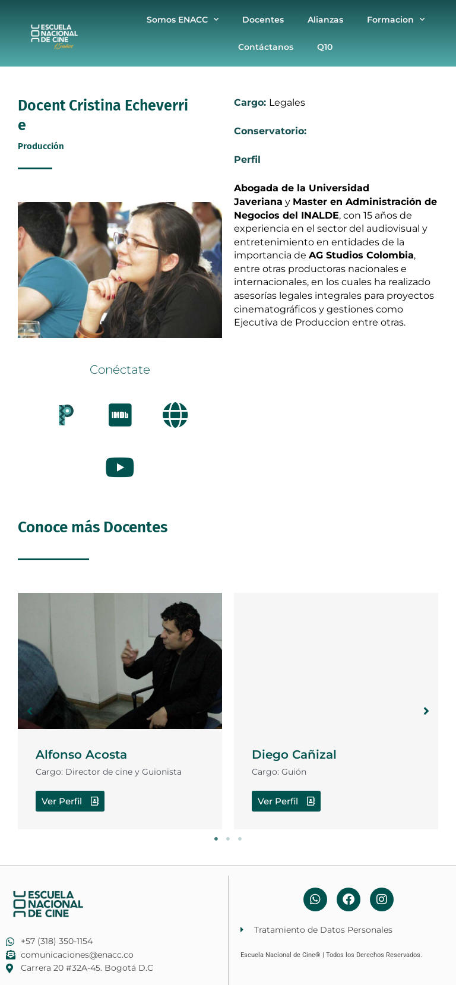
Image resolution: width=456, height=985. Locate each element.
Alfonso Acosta (81, 754)
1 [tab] (216, 839)
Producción (41, 146)
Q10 (324, 47)
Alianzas (325, 19)
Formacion (396, 20)
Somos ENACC (182, 20)
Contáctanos (265, 47)
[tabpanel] (120, 711)
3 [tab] (240, 839)
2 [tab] (228, 839)
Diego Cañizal (294, 754)
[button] (30, 711)
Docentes (263, 19)
